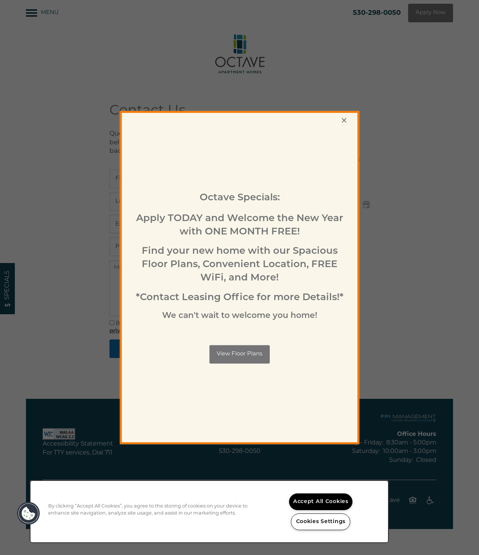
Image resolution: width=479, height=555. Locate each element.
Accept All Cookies (320, 502)
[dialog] (240, 277)
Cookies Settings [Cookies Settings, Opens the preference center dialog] (321, 522)
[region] (209, 511)
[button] (239, 354)
